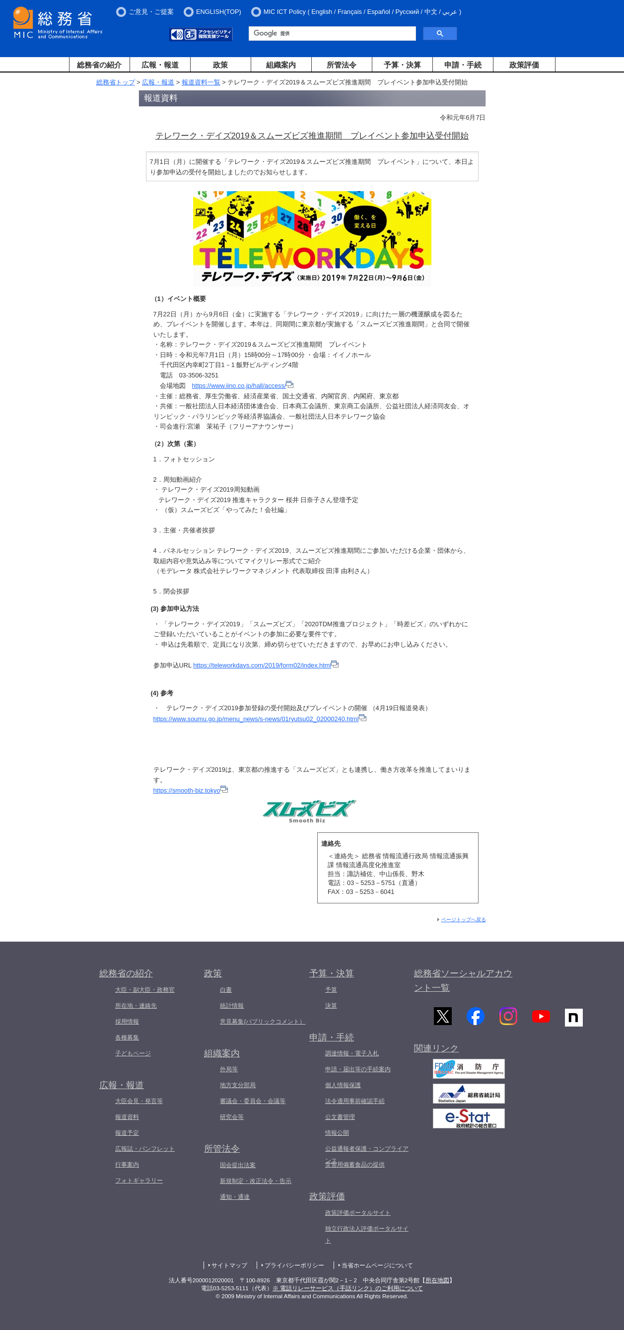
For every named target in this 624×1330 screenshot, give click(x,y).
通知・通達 (235, 1196)
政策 (220, 65)
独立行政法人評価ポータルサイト (367, 1234)
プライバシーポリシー (294, 1265)
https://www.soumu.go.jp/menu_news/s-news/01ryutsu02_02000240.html (259, 719)
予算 (331, 989)
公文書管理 (340, 1116)
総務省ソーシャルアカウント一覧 (463, 980)
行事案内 (127, 1164)
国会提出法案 (238, 1165)
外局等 (229, 1069)
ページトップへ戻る (463, 919)
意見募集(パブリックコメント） (262, 1021)
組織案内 (281, 65)
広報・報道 (160, 65)
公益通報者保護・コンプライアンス (367, 1154)
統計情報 (232, 1005)
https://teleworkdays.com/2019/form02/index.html (266, 665)
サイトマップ (229, 1265)
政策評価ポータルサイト (358, 1212)
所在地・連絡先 (136, 1005)
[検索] (331, 33)
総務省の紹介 (99, 65)
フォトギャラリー (139, 1180)
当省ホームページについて (377, 1265)
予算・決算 (402, 65)
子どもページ (133, 1053)
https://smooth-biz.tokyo (190, 790)
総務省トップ (115, 82)
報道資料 (127, 1116)
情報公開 (337, 1132)
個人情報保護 (343, 1085)
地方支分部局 (238, 1085)
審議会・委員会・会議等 (252, 1101)
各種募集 (127, 1037)
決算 (331, 1005)
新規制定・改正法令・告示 (255, 1181)
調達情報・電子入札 (352, 1053)
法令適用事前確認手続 (355, 1101)
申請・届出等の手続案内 (358, 1069)
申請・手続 (463, 65)
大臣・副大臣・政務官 (145, 989)
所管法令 (341, 65)
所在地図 (437, 1280)
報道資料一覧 (201, 82)
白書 (226, 989)
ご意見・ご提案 (151, 11)
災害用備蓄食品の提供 (355, 1164)
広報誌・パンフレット (145, 1148)
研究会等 (232, 1116)
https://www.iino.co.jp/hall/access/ (243, 385)
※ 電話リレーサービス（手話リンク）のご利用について (348, 1288)
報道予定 (127, 1132)
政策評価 (524, 65)
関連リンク (436, 1050)
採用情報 (127, 1021)
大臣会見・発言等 (139, 1101)
